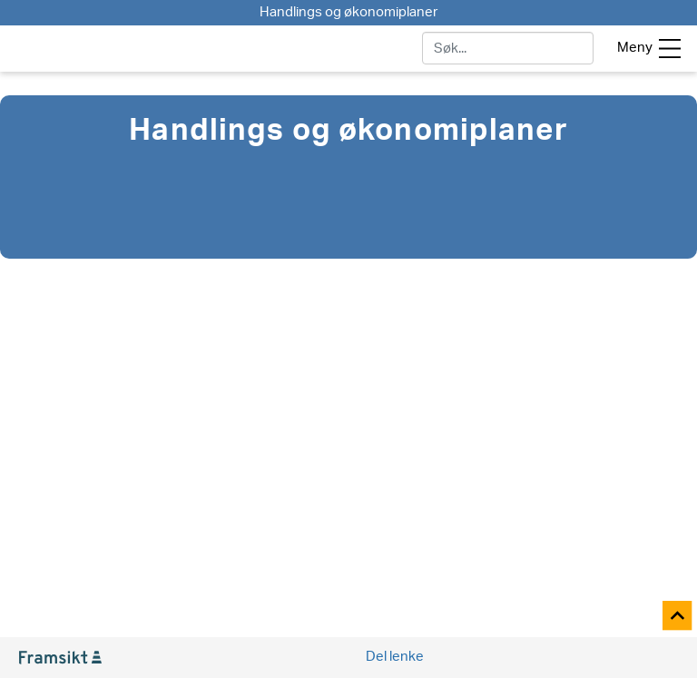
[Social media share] (393, 657)
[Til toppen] (678, 617)
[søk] (508, 48)
